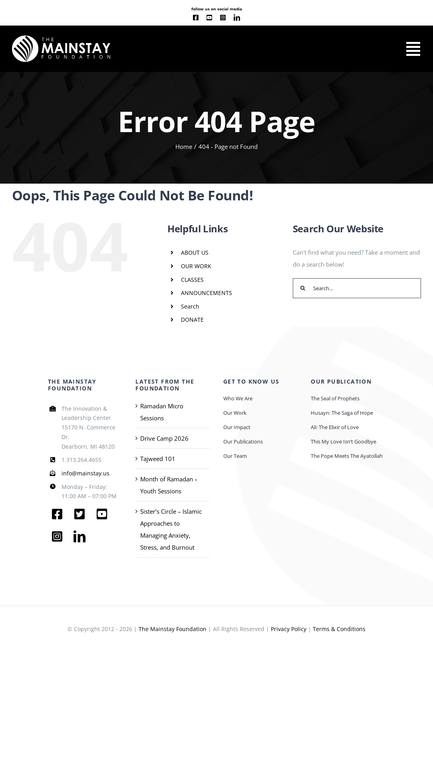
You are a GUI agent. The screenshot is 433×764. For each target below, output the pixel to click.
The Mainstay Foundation (173, 629)
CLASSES (192, 279)
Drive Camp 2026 (164, 438)
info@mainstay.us (85, 473)
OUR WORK (196, 266)
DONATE (192, 319)
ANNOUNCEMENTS (206, 293)
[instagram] (223, 17)
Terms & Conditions (339, 629)
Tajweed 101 (157, 459)
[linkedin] (237, 17)
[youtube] (209, 17)
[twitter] (79, 514)
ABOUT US (195, 252)
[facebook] (196, 17)
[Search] (303, 288)
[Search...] (357, 288)
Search (190, 306)
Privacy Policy (288, 629)
